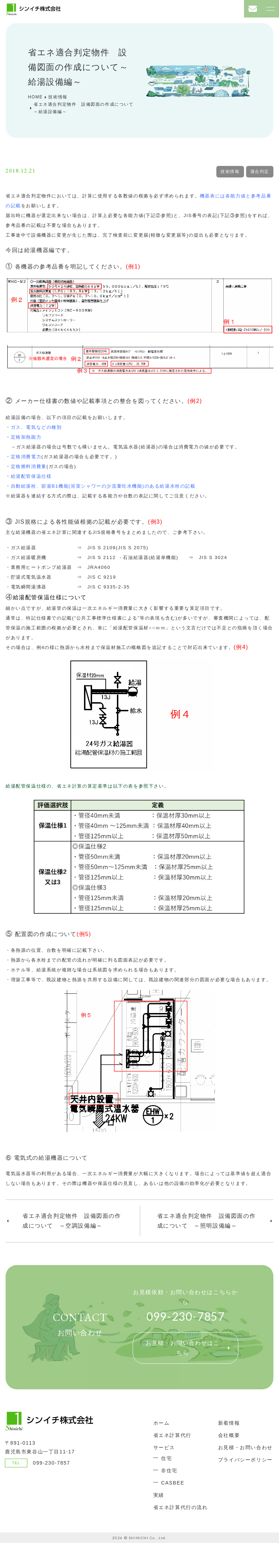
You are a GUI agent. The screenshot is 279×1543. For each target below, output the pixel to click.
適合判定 (259, 171)
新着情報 (229, 1423)
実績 (158, 1495)
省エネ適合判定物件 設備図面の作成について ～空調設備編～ (71, 1221)
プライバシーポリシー (245, 1459)
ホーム (161, 1423)
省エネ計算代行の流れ (180, 1507)
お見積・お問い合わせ (245, 1447)
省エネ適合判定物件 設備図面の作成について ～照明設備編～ (206, 1221)
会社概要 (229, 1435)
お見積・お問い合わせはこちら (182, 1348)
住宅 (166, 1458)
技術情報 (230, 171)
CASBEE (172, 1483)
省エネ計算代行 (172, 1435)
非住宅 (169, 1470)
